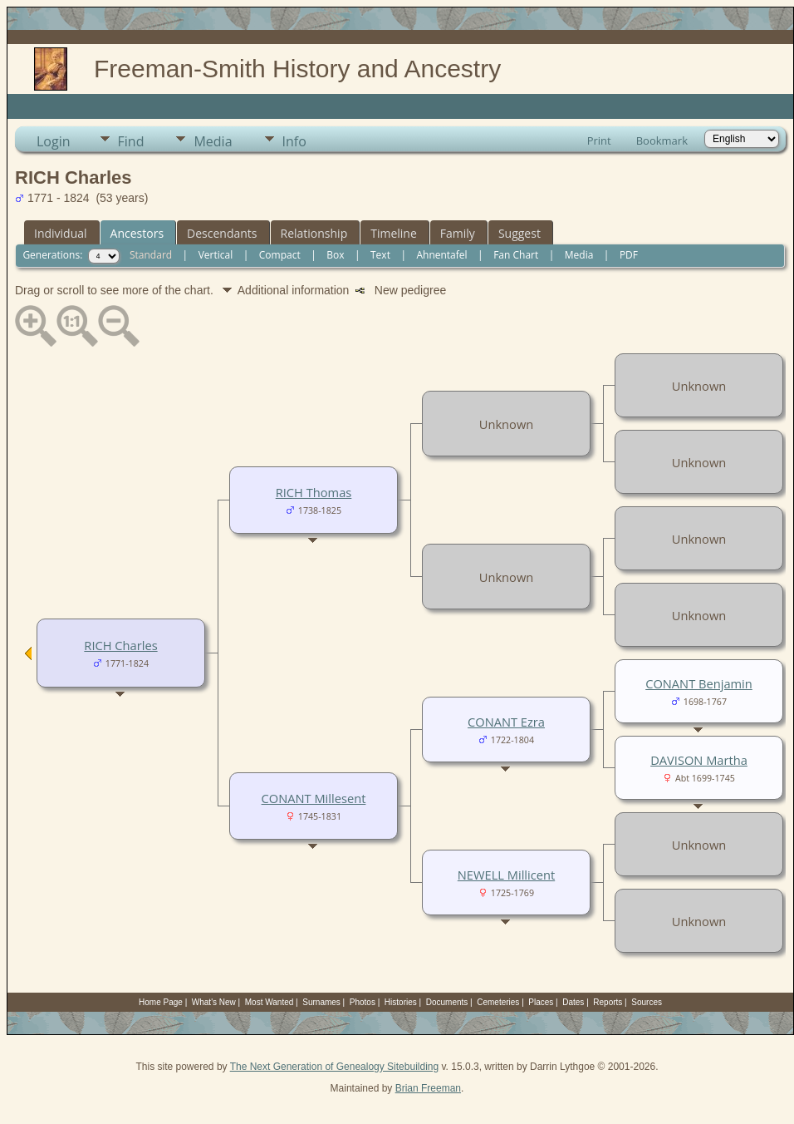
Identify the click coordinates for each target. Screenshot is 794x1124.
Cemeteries (498, 1002)
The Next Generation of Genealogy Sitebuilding (334, 1066)
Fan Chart (515, 255)
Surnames (321, 1002)
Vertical (215, 255)
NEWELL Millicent (506, 874)
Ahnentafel (441, 255)
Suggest (519, 233)
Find (131, 141)
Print (599, 140)
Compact (280, 255)
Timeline (393, 233)
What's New (214, 1002)
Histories (401, 1002)
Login (54, 141)
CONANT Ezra (506, 721)
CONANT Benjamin (698, 683)
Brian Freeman (428, 1088)
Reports (607, 1002)
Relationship (314, 233)
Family (457, 233)
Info (294, 141)
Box (335, 255)
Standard (151, 255)
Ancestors (137, 233)
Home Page (161, 1002)
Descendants (222, 233)
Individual (60, 233)
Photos (362, 1002)
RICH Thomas (314, 492)
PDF (629, 255)
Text (380, 255)
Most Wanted (269, 1002)
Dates (573, 1002)
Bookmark (662, 140)
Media (213, 141)
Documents (447, 1002)
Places (540, 1002)
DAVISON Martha (698, 760)
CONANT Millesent (314, 798)
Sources (646, 1002)
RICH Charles (120, 645)
